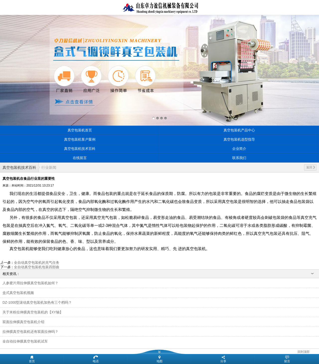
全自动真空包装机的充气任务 (36, 263)
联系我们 (239, 158)
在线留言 (80, 158)
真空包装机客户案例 (79, 139)
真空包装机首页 (80, 130)
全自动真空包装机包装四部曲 (36, 267)
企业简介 (239, 149)
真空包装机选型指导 (239, 139)
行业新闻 (48, 167)
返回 (310, 167)
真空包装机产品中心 (239, 130)
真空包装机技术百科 (79, 149)
